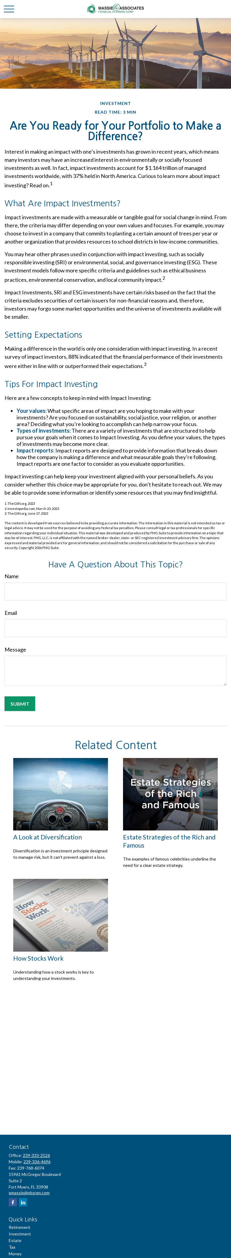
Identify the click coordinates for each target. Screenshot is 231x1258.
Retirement (19, 1227)
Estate (15, 1240)
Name (12, 576)
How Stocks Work (38, 958)
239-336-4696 (37, 1161)
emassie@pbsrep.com (29, 1192)
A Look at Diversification (47, 837)
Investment (20, 1233)
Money (15, 1253)
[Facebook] (13, 1202)
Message (15, 649)
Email (11, 612)
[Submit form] (20, 703)
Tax (12, 1247)
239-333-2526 (36, 1155)
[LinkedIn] (23, 1202)
